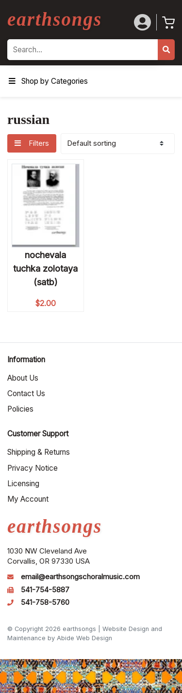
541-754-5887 (45, 589)
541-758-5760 (45, 602)
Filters (32, 143)
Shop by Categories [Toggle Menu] (47, 81)
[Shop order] (118, 143)
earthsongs (54, 19)
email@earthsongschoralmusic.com (80, 576)
